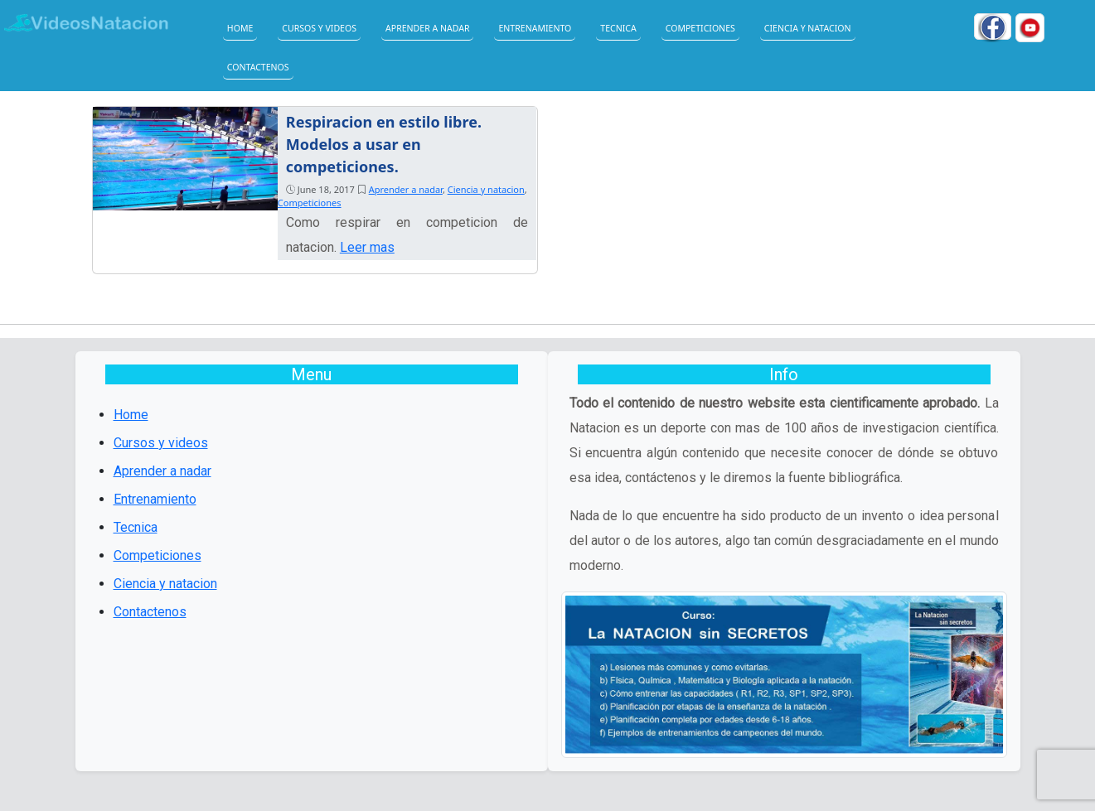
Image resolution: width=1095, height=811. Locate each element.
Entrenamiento (534, 28)
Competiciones (700, 28)
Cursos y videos (319, 28)
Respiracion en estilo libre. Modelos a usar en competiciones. (384, 144)
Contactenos (258, 67)
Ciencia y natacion (807, 28)
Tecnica (618, 28)
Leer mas (367, 247)
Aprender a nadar (427, 28)
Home (240, 28)
